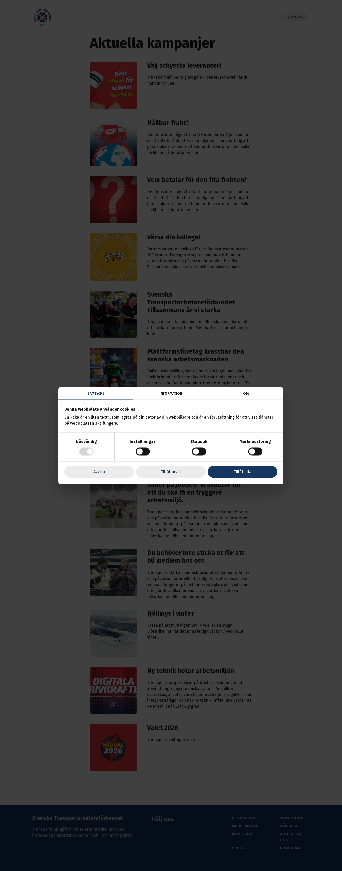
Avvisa (99, 471)
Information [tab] (171, 393)
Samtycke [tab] (96, 393)
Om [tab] (246, 393)
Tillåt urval (171, 471)
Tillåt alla (243, 471)
